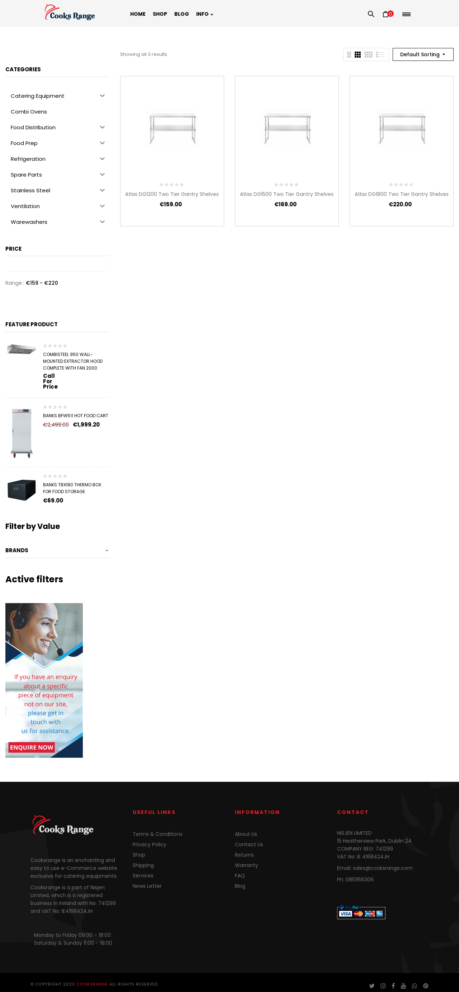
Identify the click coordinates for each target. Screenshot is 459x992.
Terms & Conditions (158, 834)
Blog (240, 886)
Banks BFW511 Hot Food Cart (75, 416)
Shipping (143, 865)
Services (143, 875)
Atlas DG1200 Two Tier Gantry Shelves (172, 194)
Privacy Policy (149, 844)
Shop (139, 854)
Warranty (246, 865)
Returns (244, 854)
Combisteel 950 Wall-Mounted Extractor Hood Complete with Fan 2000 (73, 361)
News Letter (147, 886)
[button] (388, 14)
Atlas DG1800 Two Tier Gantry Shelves (402, 194)
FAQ (240, 875)
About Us (246, 834)
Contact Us (249, 844)
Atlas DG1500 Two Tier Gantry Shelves (286, 194)
